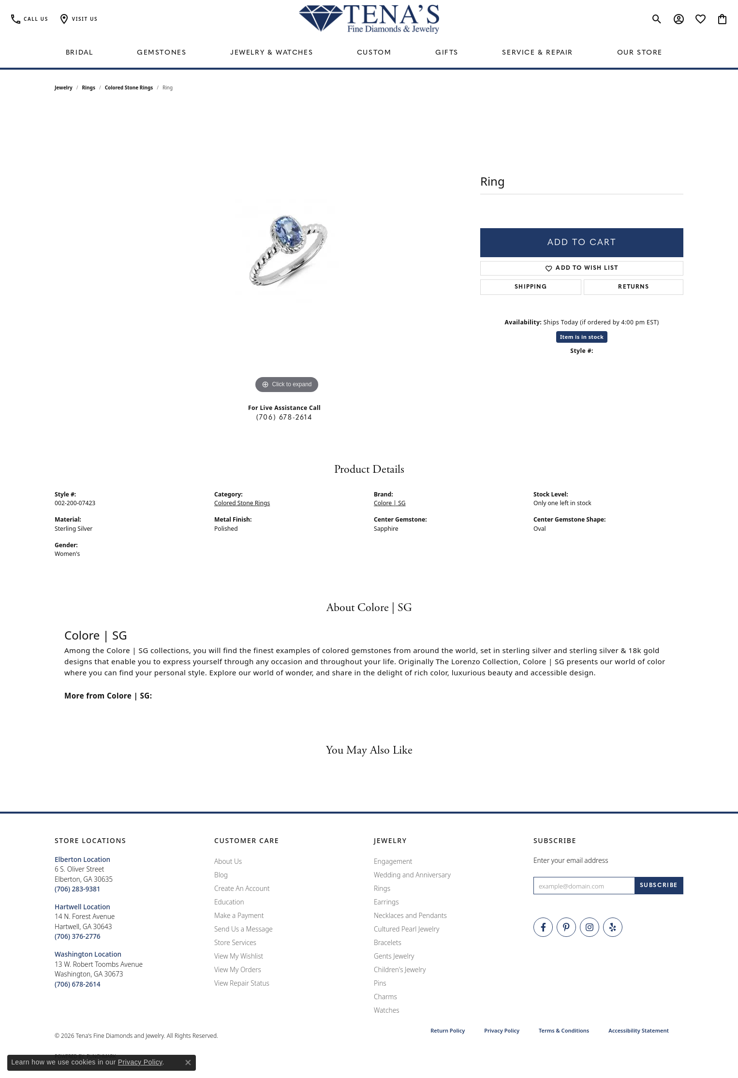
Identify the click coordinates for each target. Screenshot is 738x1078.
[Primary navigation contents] (369, 53)
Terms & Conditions (564, 1030)
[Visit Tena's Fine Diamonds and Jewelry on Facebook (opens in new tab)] (543, 927)
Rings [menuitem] (382, 888)
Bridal (79, 53)
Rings (88, 87)
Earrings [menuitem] (386, 901)
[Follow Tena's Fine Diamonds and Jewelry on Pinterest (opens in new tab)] (566, 927)
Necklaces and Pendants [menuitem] (410, 915)
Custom (374, 53)
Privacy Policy (501, 1030)
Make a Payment (239, 915)
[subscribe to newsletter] (659, 885)
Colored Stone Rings (129, 87)
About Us (228, 861)
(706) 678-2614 (284, 418)
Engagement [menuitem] (393, 861)
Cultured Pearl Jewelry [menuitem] (406, 928)
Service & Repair (537, 53)
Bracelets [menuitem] (387, 942)
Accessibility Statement (638, 1030)
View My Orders (237, 969)
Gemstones (161, 53)
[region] (287, 251)
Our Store (640, 53)
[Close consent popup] (188, 1062)
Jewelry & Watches (271, 53)
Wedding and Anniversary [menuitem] (412, 874)
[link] (29, 19)
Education (229, 901)
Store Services (235, 942)
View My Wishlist (238, 956)
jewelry (64, 87)
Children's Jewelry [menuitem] (400, 969)
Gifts (446, 53)
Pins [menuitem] (380, 983)
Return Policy (447, 1030)
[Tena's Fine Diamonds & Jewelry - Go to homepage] (369, 19)
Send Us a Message (243, 928)
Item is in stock (582, 336)
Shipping (531, 287)
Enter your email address (570, 860)
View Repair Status (241, 983)
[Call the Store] (78, 888)
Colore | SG (390, 503)
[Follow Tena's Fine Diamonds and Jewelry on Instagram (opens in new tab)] (589, 927)
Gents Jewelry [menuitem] (394, 956)
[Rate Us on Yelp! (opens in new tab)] (612, 927)
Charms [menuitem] (385, 996)
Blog (221, 874)
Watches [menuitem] (386, 1010)
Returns (633, 287)
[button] (78, 19)
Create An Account (242, 888)
